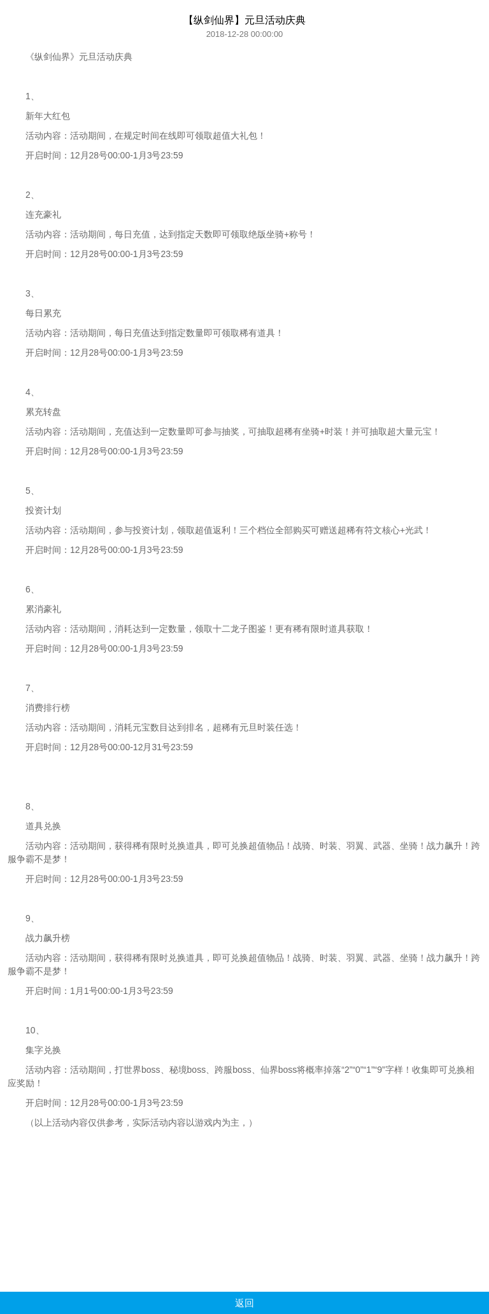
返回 (244, 1302)
